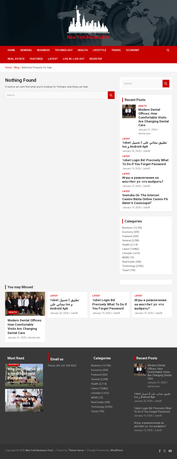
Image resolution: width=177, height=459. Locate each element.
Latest (53, 58)
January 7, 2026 (16, 407)
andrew (32, 382)
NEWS (125, 257)
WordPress (117, 450)
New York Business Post (39, 450)
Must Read (15, 358)
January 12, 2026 (17, 382)
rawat (30, 407)
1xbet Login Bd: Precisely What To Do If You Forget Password (145, 162)
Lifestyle (99, 50)
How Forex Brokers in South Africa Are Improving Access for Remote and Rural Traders (24, 394)
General (26, 50)
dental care (144, 133)
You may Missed (20, 287)
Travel (116, 50)
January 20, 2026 (131, 151)
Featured (36, 58)
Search (111, 95)
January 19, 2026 (131, 168)
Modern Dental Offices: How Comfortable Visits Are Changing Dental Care (153, 117)
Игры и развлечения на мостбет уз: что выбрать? (142, 179)
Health (83, 50)
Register (96, 58)
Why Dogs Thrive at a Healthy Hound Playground (24, 373)
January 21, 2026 (147, 129)
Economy (132, 50)
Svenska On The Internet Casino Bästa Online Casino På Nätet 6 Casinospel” (145, 199)
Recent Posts (135, 100)
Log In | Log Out (74, 58)
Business (43, 50)
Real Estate (16, 58)
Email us (56, 359)
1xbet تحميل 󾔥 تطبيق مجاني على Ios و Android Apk (144, 144)
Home (11, 50)
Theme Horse (76, 450)
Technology (64, 50)
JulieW (146, 151)
